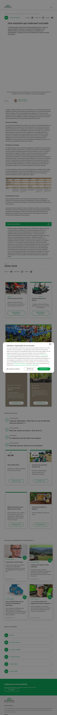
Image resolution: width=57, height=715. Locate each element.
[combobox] (50, 344)
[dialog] (28, 357)
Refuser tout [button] (29, 368)
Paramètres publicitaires (20, 363)
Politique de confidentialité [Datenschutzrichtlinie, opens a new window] (32, 365)
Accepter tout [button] (44, 368)
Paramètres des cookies (19, 365)
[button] (13, 369)
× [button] (51, 343)
